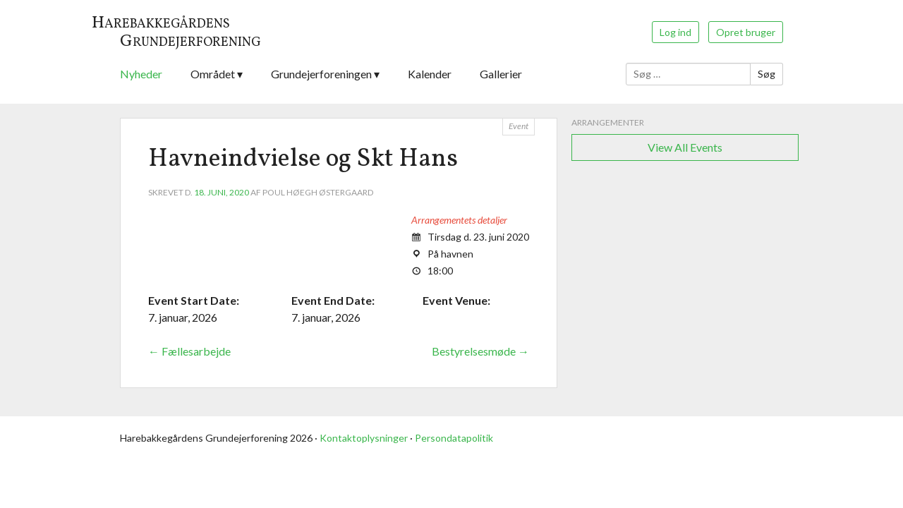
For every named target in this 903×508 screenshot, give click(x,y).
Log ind (675, 32)
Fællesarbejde (189, 351)
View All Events (685, 147)
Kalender (430, 73)
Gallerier (501, 73)
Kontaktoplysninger (364, 438)
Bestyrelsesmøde (480, 351)
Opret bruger (745, 32)
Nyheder (141, 73)
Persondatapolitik (454, 438)
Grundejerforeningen (321, 73)
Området (212, 73)
